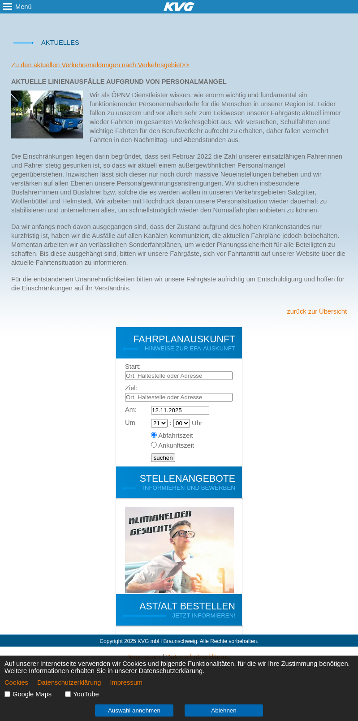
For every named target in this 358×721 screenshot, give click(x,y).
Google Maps (32, 694)
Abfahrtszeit (175, 435)
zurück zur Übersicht (317, 311)
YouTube (86, 694)
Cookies (16, 682)
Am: (131, 409)
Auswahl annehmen (134, 710)
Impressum (126, 682)
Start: (133, 366)
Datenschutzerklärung (69, 682)
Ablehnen (223, 710)
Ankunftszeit (176, 445)
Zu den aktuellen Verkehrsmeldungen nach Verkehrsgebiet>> (100, 65)
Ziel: (131, 388)
